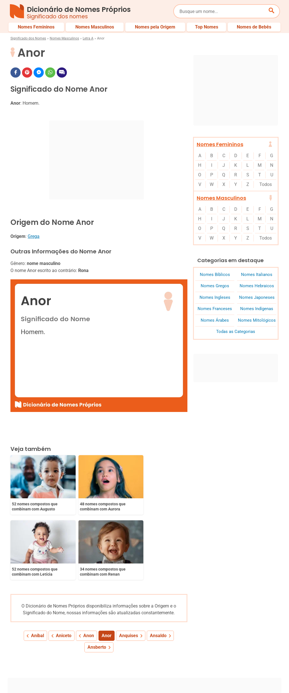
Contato (263, 678)
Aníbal (37, 560)
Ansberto (96, 571)
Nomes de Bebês (264, 659)
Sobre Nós (130, 678)
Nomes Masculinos (64, 38)
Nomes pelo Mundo (223, 659)
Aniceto (63, 560)
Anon (88, 560)
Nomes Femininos (220, 144)
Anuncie (204, 678)
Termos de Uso (233, 678)
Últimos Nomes (183, 659)
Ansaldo (158, 560)
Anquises (128, 560)
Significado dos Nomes (28, 38)
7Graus (42, 684)
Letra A (88, 38)
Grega (34, 236)
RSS (275, 684)
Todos (265, 184)
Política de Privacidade (168, 678)
